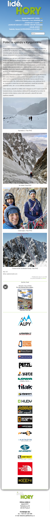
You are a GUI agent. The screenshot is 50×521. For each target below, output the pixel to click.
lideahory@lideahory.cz (27, 515)
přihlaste (44, 278)
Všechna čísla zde (25, 310)
